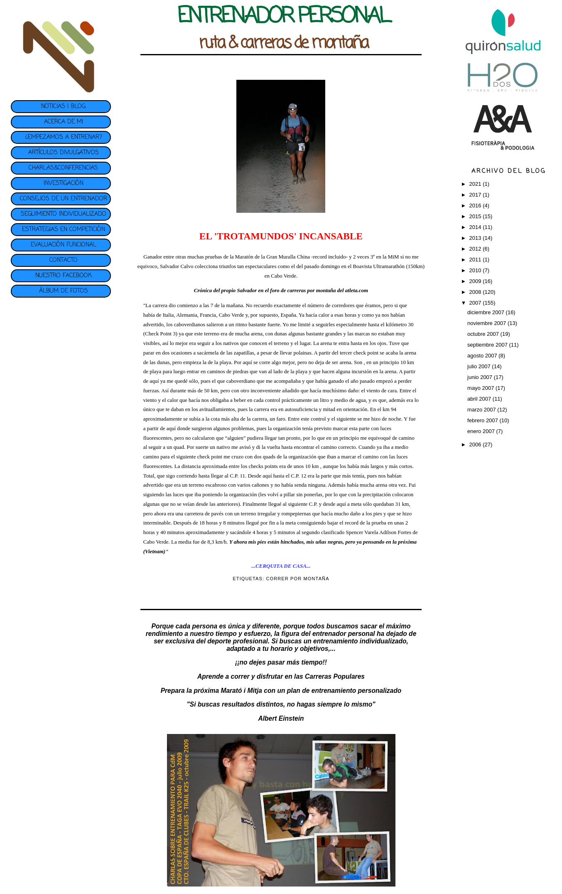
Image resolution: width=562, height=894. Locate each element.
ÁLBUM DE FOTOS (63, 291)
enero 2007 (481, 431)
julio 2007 (479, 366)
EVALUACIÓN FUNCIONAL (63, 245)
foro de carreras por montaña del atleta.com (319, 290)
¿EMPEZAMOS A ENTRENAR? (63, 137)
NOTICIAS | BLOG (63, 106)
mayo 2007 (481, 388)
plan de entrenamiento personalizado (344, 690)
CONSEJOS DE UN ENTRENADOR (63, 199)
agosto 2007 (482, 355)
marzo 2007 (482, 409)
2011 (476, 259)
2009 (476, 281)
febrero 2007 (483, 420)
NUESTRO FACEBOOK (63, 275)
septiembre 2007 (488, 345)
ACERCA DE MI (63, 122)
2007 (476, 303)
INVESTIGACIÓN (63, 183)
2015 (476, 216)
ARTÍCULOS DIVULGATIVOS (63, 152)
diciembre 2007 (486, 312)
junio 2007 (480, 377)
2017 (476, 195)
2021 (476, 184)
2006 (476, 444)
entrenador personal (343, 633)
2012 (476, 249)
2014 (476, 227)
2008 (476, 292)
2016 (476, 205)
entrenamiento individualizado (359, 641)
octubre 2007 (484, 334)
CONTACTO (63, 260)
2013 (476, 238)
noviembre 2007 (487, 323)
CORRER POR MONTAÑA (297, 578)
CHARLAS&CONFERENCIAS (63, 168)
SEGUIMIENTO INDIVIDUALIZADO (63, 214)
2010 (476, 270)
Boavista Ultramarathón (379, 266)
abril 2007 (480, 399)
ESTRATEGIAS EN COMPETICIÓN (63, 229)
